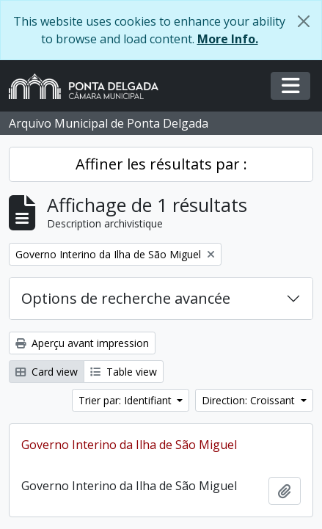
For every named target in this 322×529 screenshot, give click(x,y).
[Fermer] (303, 21)
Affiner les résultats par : (161, 164)
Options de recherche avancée (125, 298)
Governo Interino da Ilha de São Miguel (129, 445)
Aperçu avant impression (82, 343)
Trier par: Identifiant (126, 400)
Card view (46, 372)
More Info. (227, 39)
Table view (123, 372)
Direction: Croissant (250, 400)
